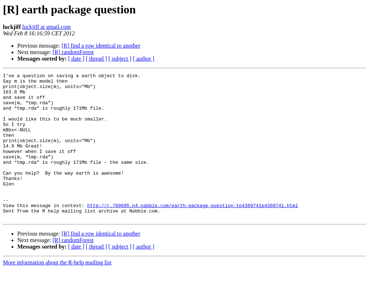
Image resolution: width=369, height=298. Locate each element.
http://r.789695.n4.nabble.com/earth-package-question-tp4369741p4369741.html (192, 232)
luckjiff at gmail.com (46, 27)
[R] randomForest (73, 52)
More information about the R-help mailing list (57, 292)
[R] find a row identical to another (101, 46)
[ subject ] (120, 59)
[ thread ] (96, 59)
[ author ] (144, 59)
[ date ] (76, 59)
